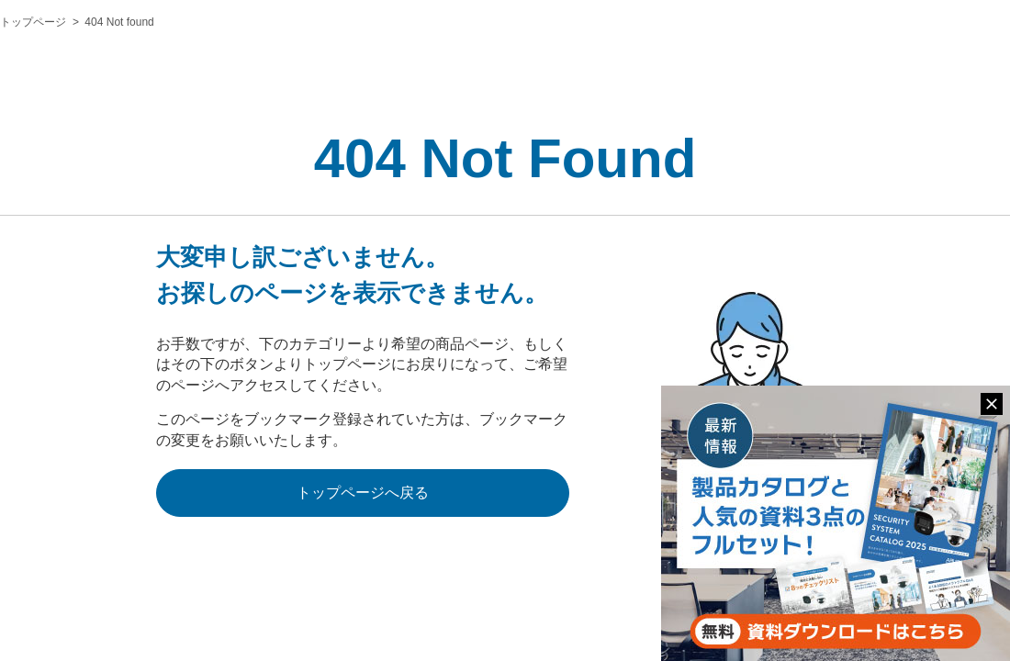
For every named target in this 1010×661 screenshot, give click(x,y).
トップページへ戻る (363, 492)
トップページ (33, 22)
